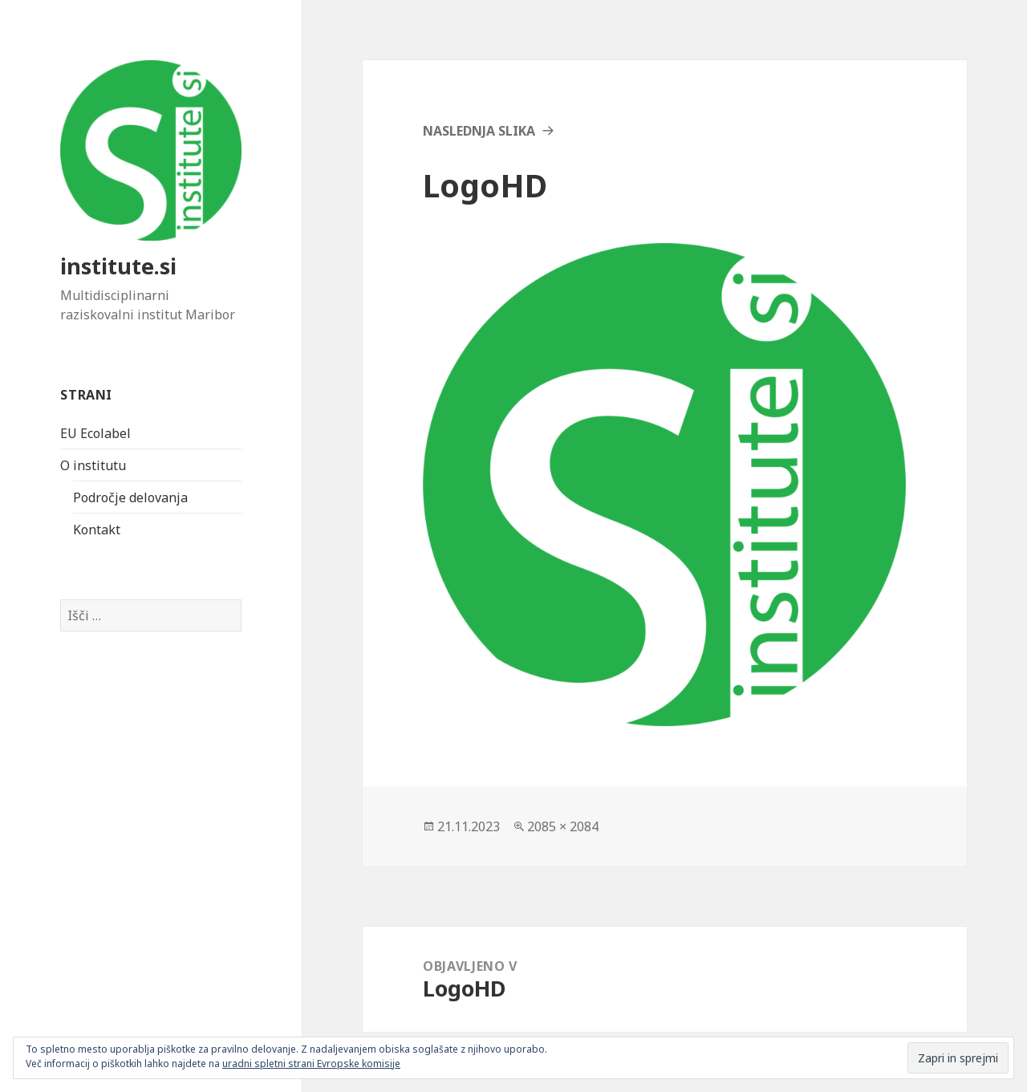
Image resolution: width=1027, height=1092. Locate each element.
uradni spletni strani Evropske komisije (311, 1063)
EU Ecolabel (95, 433)
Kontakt (96, 529)
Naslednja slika (479, 131)
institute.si (118, 266)
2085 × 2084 (563, 826)
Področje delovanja (130, 497)
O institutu (93, 465)
